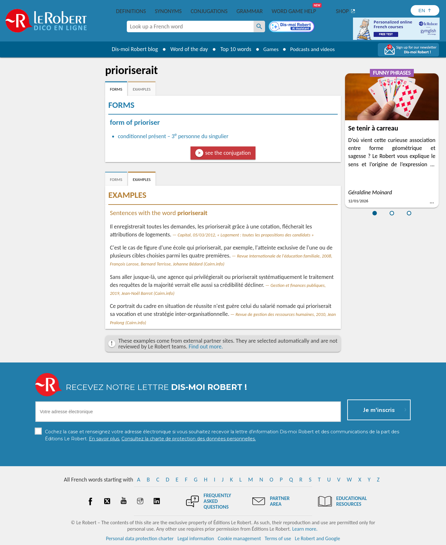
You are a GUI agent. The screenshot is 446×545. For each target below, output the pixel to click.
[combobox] (190, 26)
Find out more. (206, 346)
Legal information (195, 538)
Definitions (131, 11)
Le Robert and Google (317, 538)
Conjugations (209, 11)
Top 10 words (233, 49)
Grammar (249, 11)
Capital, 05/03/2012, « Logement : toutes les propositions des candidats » (245, 235)
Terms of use (278, 538)
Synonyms (168, 11)
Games (269, 49)
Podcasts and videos (313, 49)
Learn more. (304, 529)
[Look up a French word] (259, 26)
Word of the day (186, 49)
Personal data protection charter (140, 538)
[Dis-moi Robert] (292, 27)
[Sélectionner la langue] (425, 10)
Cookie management (239, 538)
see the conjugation (228, 152)
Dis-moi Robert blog (132, 49)
